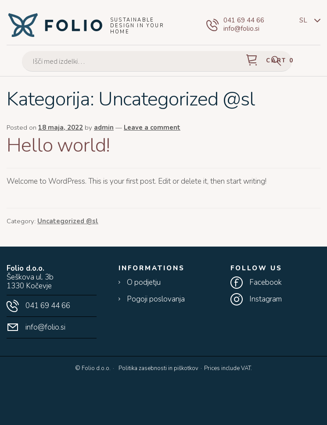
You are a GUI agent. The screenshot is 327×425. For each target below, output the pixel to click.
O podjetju (144, 282)
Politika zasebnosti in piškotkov (158, 368)
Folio (55, 24)
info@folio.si (241, 29)
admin (104, 127)
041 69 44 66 (243, 20)
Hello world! (58, 145)
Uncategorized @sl (67, 221)
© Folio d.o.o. (93, 368)
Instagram (265, 299)
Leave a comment (152, 127)
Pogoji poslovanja (156, 299)
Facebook (265, 282)
